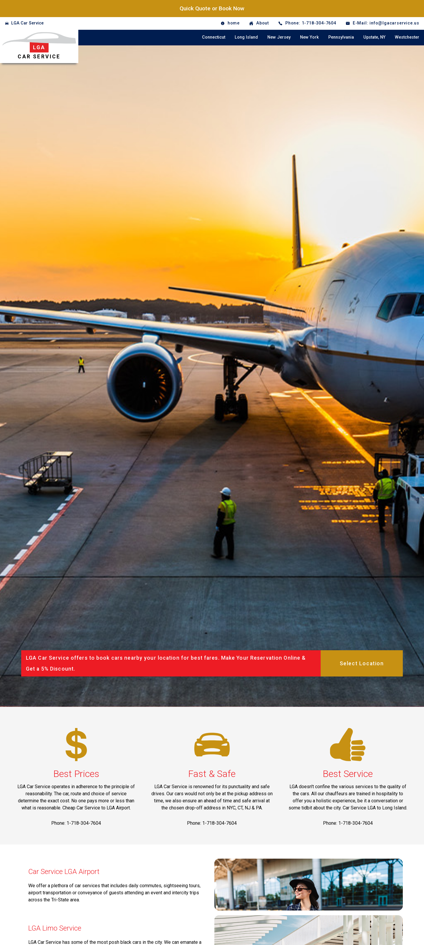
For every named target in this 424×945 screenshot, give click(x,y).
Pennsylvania (341, 37)
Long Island (246, 37)
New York (309, 37)
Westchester (407, 37)
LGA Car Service (27, 23)
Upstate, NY (374, 37)
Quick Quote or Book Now (212, 8)
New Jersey (279, 37)
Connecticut (213, 37)
